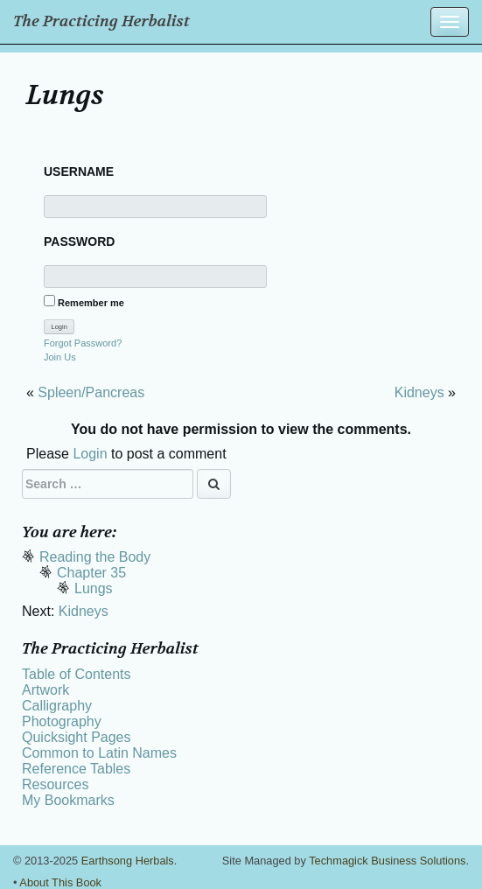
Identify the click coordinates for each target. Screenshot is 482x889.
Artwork (45, 689)
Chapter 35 (91, 572)
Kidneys (419, 392)
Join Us (60, 357)
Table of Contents (76, 674)
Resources (55, 784)
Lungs (93, 588)
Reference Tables (76, 768)
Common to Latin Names (99, 753)
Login (90, 453)
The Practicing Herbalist (101, 21)
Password (79, 241)
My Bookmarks (68, 800)
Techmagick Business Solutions (387, 860)
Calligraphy (57, 705)
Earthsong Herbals (127, 860)
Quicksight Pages (76, 737)
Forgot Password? (83, 343)
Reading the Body (94, 557)
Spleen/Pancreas (91, 392)
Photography (61, 721)
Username (79, 171)
